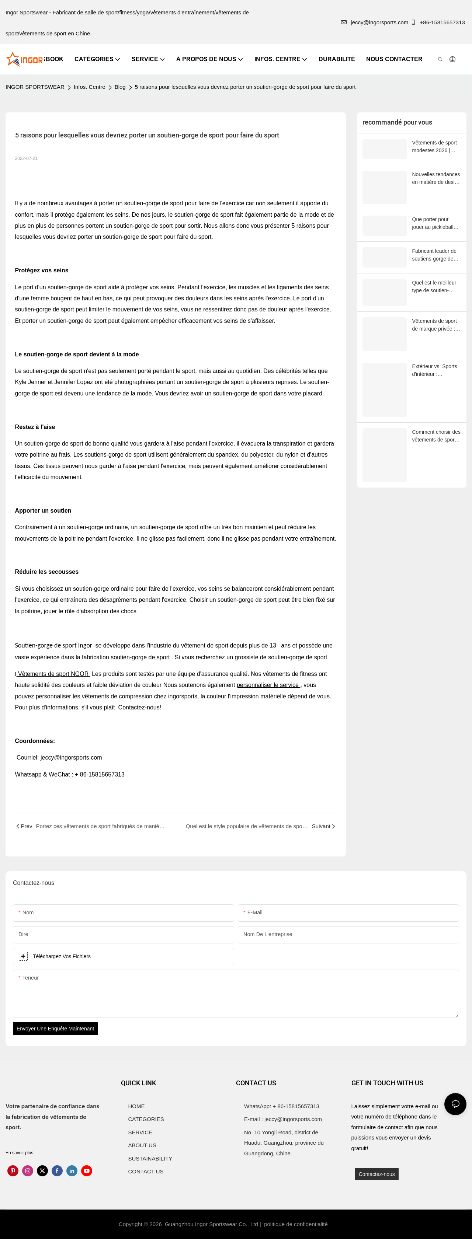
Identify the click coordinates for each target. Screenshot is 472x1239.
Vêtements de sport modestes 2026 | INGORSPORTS (434, 147)
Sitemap (342, 1224)
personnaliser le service (269, 685)
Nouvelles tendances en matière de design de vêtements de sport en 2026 (436, 178)
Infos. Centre (89, 87)
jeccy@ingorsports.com (374, 22)
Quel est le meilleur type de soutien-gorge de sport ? (434, 285)
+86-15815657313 (438, 22)
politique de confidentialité (296, 1224)
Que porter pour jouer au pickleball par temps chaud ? (433, 223)
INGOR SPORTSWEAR (35, 87)
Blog (120, 87)
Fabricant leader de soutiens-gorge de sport (434, 254)
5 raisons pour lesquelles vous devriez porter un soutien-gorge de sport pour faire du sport (245, 87)
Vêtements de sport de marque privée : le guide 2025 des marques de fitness (436, 317)
